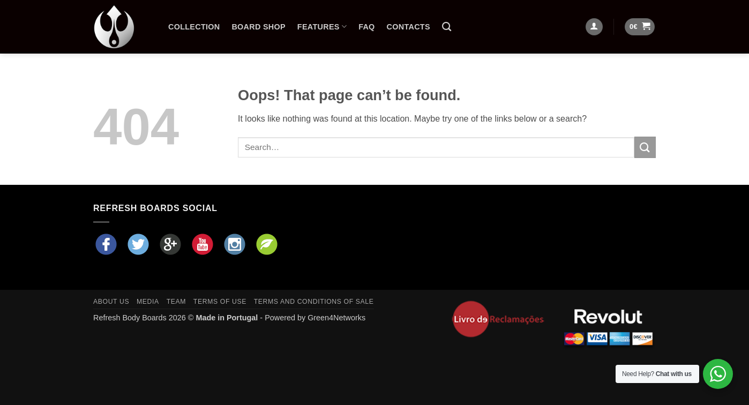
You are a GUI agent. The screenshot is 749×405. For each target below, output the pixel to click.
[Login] (594, 27)
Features (322, 26)
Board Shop (258, 26)
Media (148, 301)
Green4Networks (336, 317)
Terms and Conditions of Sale (314, 301)
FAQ (366, 26)
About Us (111, 301)
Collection (194, 26)
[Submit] (645, 147)
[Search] (446, 27)
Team (176, 301)
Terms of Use (219, 301)
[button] (640, 27)
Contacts (408, 26)
